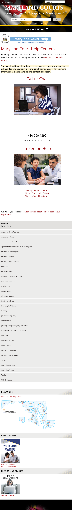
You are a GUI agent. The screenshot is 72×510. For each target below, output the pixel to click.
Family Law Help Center (37, 190)
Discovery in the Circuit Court (11, 276)
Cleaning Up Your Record (10, 262)
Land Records (6, 321)
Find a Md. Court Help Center (11, 397)
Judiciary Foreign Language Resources (14, 326)
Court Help (6, 226)
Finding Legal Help (7, 301)
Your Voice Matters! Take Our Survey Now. (9, 465)
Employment (5, 286)
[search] (31, 19)
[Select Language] (55, 1)
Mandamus (5, 335)
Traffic (3, 375)
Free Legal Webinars (8, 306)
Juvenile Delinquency (8, 316)
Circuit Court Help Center (37, 193)
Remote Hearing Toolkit (9, 355)
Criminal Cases (6, 271)
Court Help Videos (7, 370)
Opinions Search (31, 23)
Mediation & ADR (7, 340)
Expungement (6, 291)
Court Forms (5, 266)
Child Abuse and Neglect (10, 252)
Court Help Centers (8, 365)
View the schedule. (7, 495)
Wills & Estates (6, 380)
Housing (4, 311)
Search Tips (42, 23)
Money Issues (6, 345)
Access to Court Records (10, 232)
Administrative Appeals (9, 242)
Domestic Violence (8, 281)
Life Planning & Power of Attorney (13, 330)
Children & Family (7, 257)
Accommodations (7, 237)
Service (3, 360)
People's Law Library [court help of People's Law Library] (8, 350)
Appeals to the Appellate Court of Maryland (16, 247)
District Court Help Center (37, 196)
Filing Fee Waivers (7, 296)
